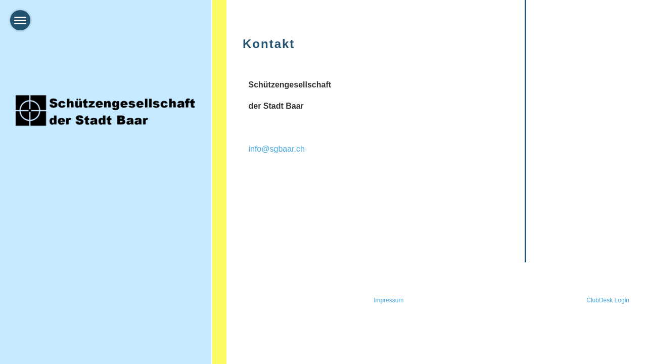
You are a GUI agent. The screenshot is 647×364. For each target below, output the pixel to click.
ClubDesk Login (607, 300)
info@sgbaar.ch (276, 149)
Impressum (388, 300)
